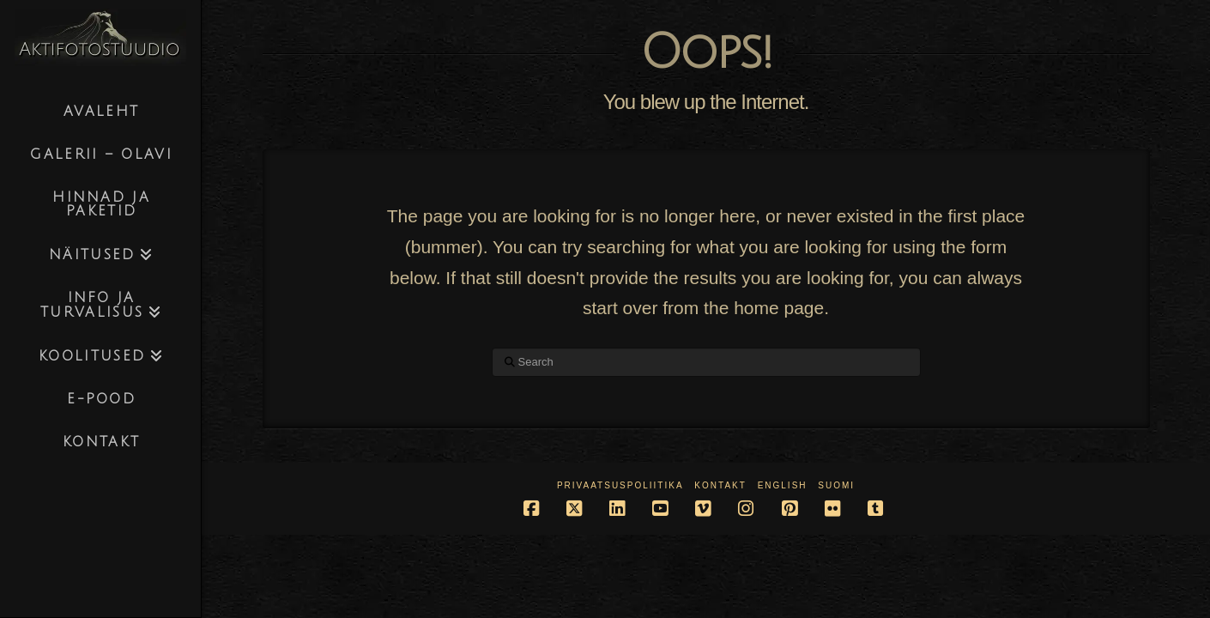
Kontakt (720, 485)
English (783, 485)
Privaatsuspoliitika (620, 485)
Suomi (836, 485)
